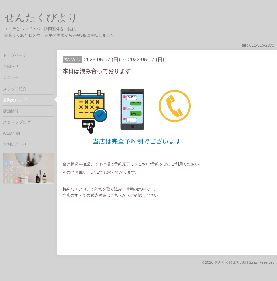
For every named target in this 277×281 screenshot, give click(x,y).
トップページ (15, 55)
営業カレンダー (17, 100)
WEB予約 (150, 164)
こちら (116, 195)
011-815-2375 (261, 45)
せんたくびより (41, 17)
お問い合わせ (15, 144)
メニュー (11, 77)
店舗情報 (11, 111)
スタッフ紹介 (15, 89)
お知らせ (11, 66)
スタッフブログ (17, 122)
